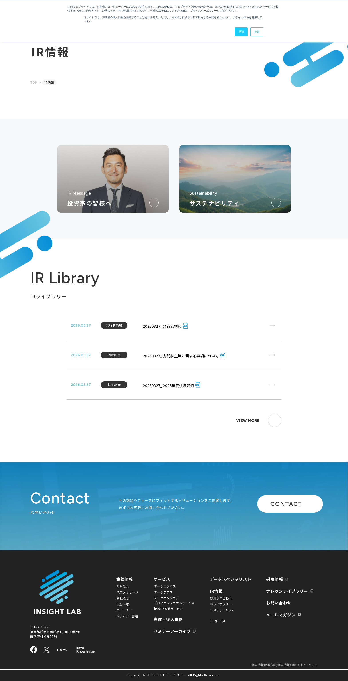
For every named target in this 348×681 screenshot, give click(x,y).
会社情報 (125, 579)
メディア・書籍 (127, 616)
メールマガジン (280, 615)
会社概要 (122, 598)
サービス (161, 579)
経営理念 (122, 586)
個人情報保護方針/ (284, 665)
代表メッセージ (127, 592)
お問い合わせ (278, 603)
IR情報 (214, 591)
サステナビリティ (219, 610)
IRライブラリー (218, 604)
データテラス (161, 592)
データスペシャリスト (229, 579)
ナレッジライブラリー (287, 591)
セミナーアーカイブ (172, 631)
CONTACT (280, 503)
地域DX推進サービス (166, 609)
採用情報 (274, 579)
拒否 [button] (256, 31)
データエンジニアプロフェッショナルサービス (172, 600)
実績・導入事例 (167, 619)
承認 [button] (241, 31)
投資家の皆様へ (218, 598)
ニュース (215, 621)
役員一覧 (122, 604)
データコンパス (163, 586)
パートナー (124, 610)
